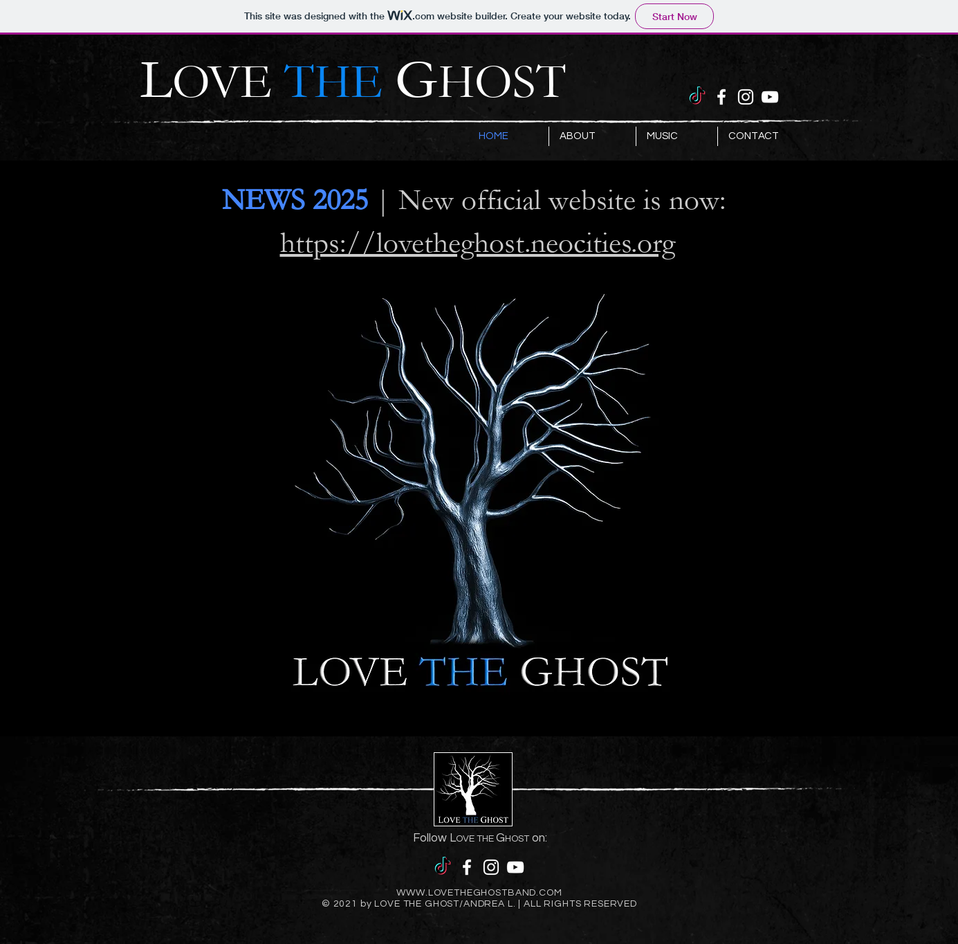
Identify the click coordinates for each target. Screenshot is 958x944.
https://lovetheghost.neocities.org (477, 243)
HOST (502, 82)
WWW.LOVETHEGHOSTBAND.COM (479, 893)
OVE (283, 82)
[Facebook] (721, 97)
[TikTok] (697, 97)
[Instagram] (745, 97)
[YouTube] (769, 97)
